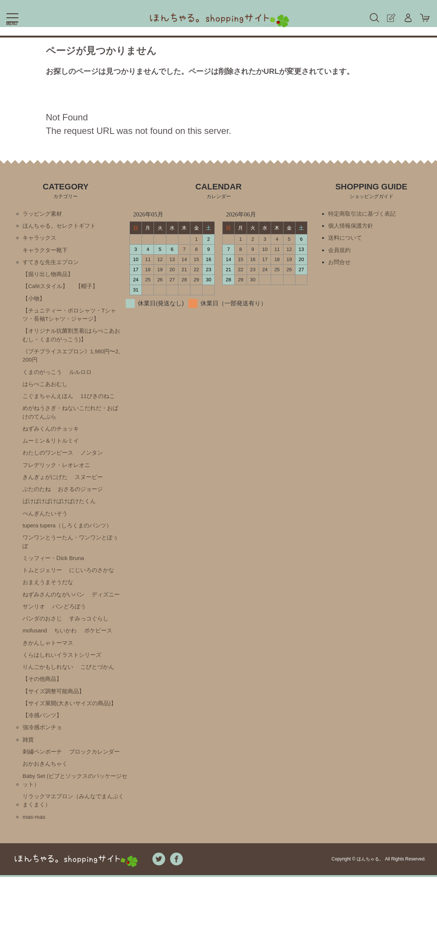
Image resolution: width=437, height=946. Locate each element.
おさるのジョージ (84, 505)
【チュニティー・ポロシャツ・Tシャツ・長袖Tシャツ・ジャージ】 (69, 320)
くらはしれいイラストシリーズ (65, 692)
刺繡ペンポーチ (44, 803)
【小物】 (35, 303)
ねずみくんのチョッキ (53, 441)
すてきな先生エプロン (53, 265)
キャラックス (41, 239)
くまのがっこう (44, 381)
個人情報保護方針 (352, 227)
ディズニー (38, 629)
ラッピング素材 (44, 214)
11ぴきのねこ (102, 407)
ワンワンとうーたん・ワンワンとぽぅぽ (71, 560)
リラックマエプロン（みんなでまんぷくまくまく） (74, 868)
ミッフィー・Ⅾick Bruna (55, 578)
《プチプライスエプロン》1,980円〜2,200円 (72, 364)
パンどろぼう (41, 641)
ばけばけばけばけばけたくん (62, 518)
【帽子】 (90, 290)
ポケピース (69, 667)
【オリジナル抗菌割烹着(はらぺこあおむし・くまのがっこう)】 (72, 342)
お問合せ (340, 265)
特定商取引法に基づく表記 (364, 214)
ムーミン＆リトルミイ (53, 454)
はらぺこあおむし (47, 394)
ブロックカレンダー (50, 816)
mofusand (85, 654)
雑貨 (29, 791)
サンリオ (72, 629)
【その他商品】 (44, 718)
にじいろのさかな (96, 590)
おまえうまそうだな (50, 603)
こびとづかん (102, 705)
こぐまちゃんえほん (50, 407)
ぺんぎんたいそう (47, 530)
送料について (346, 239)
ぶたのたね (38, 505)
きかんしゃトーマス (50, 680)
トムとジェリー (44, 590)
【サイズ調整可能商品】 (56, 731)
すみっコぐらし (44, 654)
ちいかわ (35, 667)
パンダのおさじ (87, 641)
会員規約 (340, 252)
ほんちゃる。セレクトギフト (62, 227)
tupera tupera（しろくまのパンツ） (70, 543)
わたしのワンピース (50, 467)
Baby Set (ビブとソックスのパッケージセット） (73, 846)
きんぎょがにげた (47, 492)
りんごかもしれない (50, 705)
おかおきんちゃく (47, 829)
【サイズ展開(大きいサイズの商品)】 (65, 748)
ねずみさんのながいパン (56, 616)
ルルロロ (84, 381)
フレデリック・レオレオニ (59, 479)
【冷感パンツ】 (44, 765)
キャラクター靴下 (47, 252)
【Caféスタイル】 (47, 290)
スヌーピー (93, 492)
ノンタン (96, 467)
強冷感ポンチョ (44, 778)
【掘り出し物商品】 (50, 278)
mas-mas (35, 885)
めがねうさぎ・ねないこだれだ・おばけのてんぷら (71, 424)
